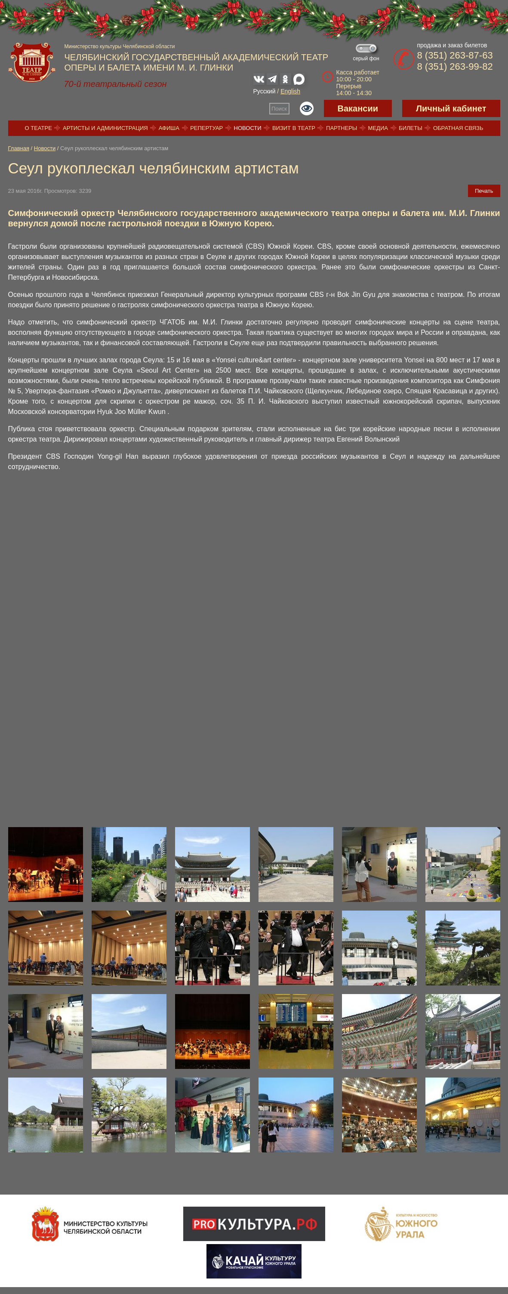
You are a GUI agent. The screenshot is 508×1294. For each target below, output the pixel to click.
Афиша (169, 128)
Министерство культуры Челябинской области (120, 46)
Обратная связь (458, 128)
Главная (18, 148)
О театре (38, 128)
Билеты (410, 128)
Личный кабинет (451, 108)
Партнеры (341, 128)
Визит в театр (293, 128)
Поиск (279, 108)
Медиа (378, 128)
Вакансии (358, 108)
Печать (484, 191)
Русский (264, 91)
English (290, 91)
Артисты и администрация (105, 128)
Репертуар (206, 128)
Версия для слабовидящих (307, 108)
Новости (248, 128)
